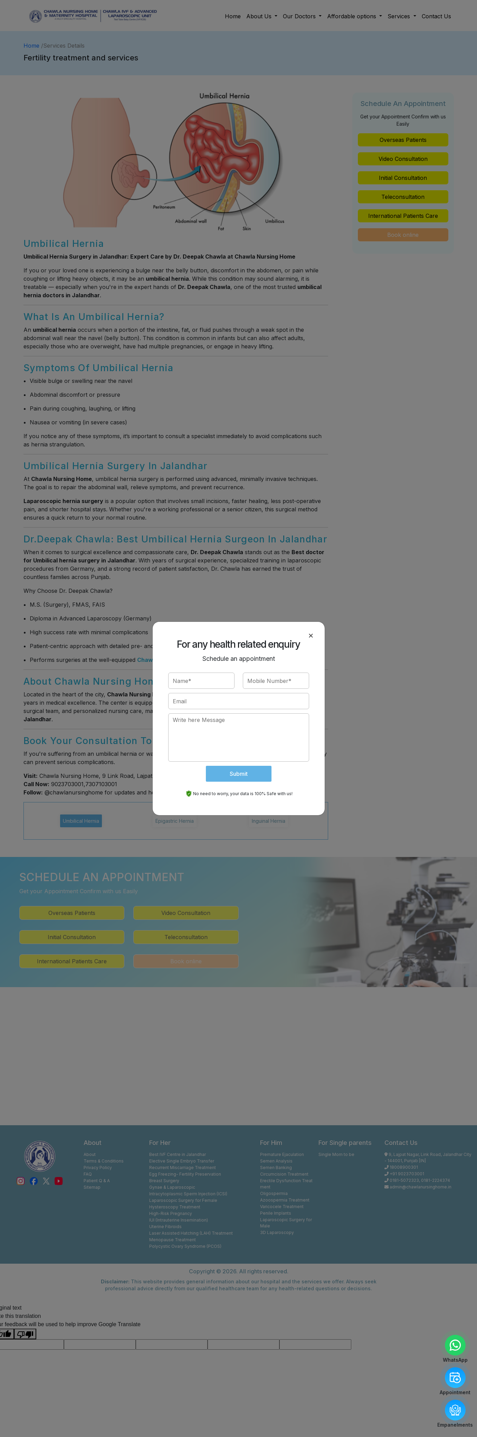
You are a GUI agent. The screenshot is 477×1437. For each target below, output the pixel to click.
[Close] (311, 635)
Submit (239, 773)
